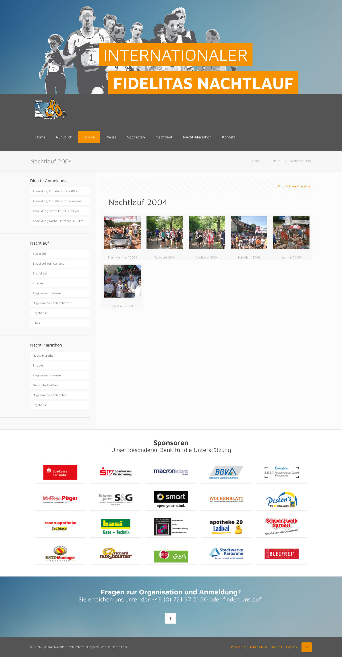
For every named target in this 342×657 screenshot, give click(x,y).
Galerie (275, 161)
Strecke (38, 283)
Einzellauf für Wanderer (49, 263)
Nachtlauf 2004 (301, 161)
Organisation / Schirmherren (52, 303)
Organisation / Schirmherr (50, 395)
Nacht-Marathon (44, 355)
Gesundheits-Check (46, 385)
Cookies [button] (291, 647)
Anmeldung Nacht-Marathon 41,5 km (58, 221)
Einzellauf (39, 253)
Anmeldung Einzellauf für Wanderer (57, 201)
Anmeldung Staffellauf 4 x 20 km (56, 211)
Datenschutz (258, 647)
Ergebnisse (40, 313)
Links (36, 323)
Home (256, 161)
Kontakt (276, 647)
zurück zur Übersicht (293, 186)
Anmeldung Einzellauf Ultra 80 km (56, 191)
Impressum (238, 647)
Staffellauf (40, 273)
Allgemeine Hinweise (47, 293)
